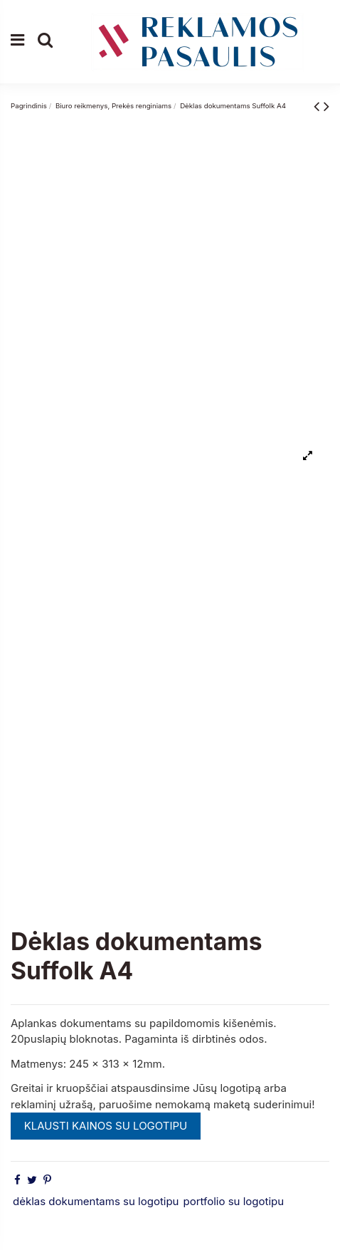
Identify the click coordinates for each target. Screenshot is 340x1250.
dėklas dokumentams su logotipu (96, 1201)
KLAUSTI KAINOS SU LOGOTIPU (106, 1125)
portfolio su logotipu (233, 1201)
